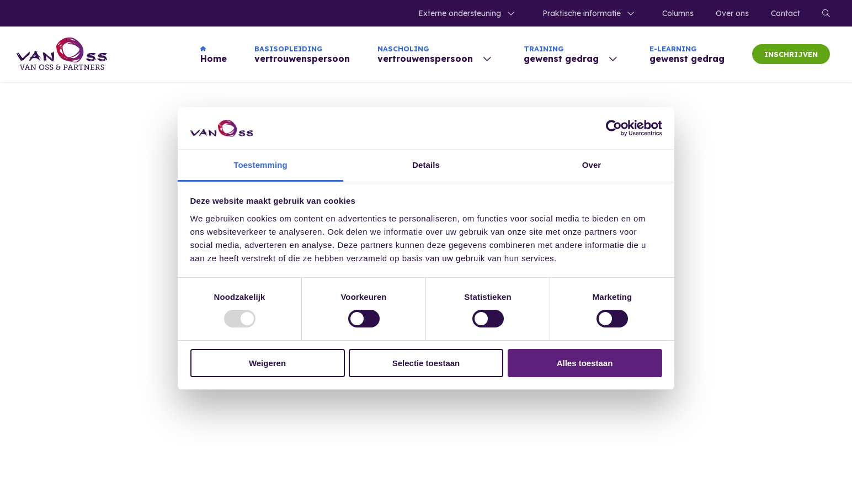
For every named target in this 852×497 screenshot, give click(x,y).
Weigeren (267, 363)
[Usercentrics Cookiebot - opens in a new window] (614, 128)
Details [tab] (426, 165)
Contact (785, 13)
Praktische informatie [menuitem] (581, 13)
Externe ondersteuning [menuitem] (459, 13)
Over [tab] (591, 165)
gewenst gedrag (687, 54)
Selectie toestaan (426, 363)
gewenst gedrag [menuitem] (561, 54)
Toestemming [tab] (260, 165)
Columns (678, 13)
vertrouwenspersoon (302, 54)
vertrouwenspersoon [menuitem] (425, 54)
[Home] (62, 54)
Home (213, 54)
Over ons (732, 13)
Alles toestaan (585, 363)
